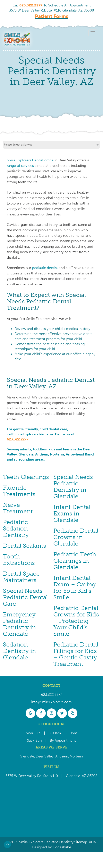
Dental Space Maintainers (21, 577)
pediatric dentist (45, 268)
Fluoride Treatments (19, 491)
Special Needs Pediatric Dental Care (25, 597)
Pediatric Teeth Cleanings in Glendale (74, 561)
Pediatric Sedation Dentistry (16, 529)
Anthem (61, 756)
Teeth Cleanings (26, 476)
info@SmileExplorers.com (51, 702)
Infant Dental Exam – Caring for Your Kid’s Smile (74, 587)
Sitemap (80, 842)
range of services (20, 165)
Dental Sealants (24, 545)
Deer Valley (45, 756)
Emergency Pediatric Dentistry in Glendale (19, 624)
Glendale (27, 756)
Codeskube (62, 847)
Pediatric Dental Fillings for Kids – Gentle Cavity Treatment (75, 654)
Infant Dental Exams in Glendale (71, 513)
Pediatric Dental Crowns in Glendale (75, 537)
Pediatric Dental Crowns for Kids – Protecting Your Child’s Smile (76, 621)
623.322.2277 (18, 439)
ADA (92, 842)
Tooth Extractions (19, 559)
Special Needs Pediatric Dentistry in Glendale (73, 486)
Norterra (76, 756)
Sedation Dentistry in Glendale (19, 651)
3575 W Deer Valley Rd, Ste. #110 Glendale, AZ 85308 (51, 10)
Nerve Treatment (18, 508)
